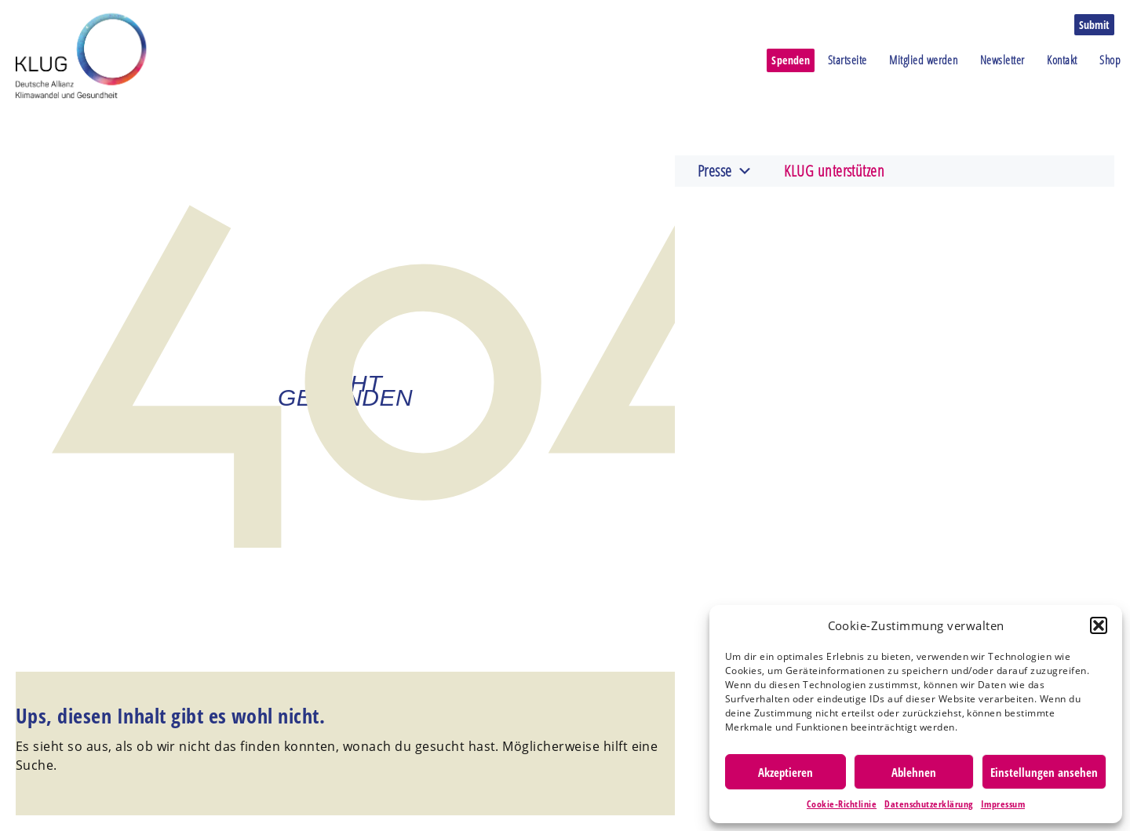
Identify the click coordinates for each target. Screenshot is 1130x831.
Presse (725, 171)
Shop (1110, 59)
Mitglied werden (923, 59)
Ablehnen (913, 772)
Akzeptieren (785, 772)
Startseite (847, 59)
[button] (1098, 625)
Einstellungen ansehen (1044, 772)
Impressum (1003, 804)
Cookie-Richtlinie (842, 804)
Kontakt (1062, 59)
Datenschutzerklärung (928, 804)
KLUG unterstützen (834, 170)
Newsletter (1002, 59)
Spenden (790, 60)
